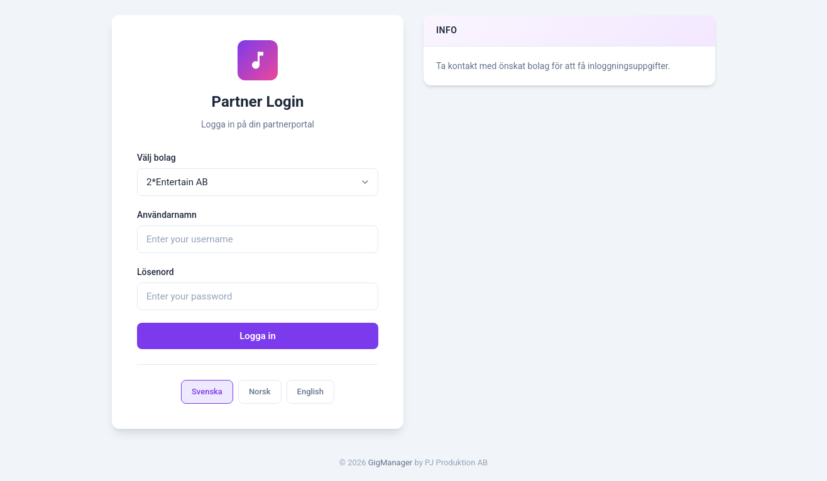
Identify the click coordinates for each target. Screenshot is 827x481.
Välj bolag (156, 158)
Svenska (207, 391)
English (310, 391)
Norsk (260, 391)
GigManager (390, 462)
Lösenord (155, 272)
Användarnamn (167, 215)
